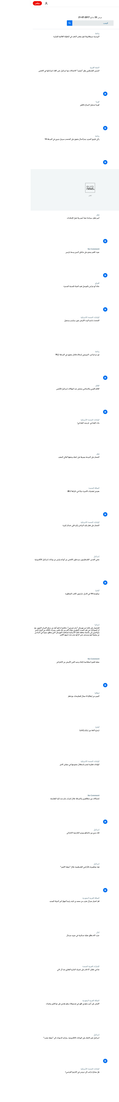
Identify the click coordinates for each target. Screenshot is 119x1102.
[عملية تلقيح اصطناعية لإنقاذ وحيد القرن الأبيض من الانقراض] (35, 675)
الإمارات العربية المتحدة (60, 966)
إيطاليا (66, 693)
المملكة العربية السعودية (60, 898)
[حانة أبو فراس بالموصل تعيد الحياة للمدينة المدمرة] (35, 299)
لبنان (67, 932)
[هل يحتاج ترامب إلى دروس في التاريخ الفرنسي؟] (35, 1085)
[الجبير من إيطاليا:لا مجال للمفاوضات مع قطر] (35, 709)
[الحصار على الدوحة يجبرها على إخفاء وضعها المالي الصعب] (35, 470)
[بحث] (59, 23)
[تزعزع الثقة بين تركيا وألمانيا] (35, 743)
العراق (66, 283)
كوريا (67, 102)
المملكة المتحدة (63, 488)
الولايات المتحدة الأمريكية (59, 317)
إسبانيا (66, 625)
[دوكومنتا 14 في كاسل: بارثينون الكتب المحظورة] (35, 606)
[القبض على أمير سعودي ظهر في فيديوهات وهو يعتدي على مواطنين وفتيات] (35, 1016)
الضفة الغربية (64, 68)
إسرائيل (66, 556)
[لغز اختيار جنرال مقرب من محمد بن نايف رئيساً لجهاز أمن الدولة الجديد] (35, 914)
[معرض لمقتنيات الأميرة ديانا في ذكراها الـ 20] (35, 504)
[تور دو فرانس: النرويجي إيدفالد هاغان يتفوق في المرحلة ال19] (35, 367)
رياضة (66, 33)
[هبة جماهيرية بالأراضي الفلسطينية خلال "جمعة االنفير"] (35, 880)
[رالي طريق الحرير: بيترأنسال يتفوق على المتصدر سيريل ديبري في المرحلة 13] (35, 152)
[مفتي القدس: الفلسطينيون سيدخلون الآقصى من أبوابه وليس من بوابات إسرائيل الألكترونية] (35, 572)
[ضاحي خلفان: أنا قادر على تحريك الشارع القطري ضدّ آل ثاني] (35, 982)
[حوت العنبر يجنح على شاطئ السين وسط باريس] (35, 265)
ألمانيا (67, 591)
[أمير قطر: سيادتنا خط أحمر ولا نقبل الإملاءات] (35, 231)
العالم (67, 386)
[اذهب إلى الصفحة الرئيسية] (109, 3)
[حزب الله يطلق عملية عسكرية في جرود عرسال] (35, 948)
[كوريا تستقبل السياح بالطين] (35, 118)
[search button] (39, 23)
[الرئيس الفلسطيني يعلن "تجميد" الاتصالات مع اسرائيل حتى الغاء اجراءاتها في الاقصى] (35, 83)
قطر (67, 215)
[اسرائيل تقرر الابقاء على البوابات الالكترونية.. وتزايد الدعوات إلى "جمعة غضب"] (35, 1051)
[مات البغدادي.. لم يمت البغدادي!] (35, 436)
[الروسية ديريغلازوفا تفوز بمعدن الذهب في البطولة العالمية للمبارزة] (35, 49)
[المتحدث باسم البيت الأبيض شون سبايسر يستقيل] (35, 333)
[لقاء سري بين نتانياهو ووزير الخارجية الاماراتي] (35, 846)
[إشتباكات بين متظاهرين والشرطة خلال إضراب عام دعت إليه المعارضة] (35, 811)
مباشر (6, 3)
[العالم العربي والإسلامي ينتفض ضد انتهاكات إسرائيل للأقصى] (35, 402)
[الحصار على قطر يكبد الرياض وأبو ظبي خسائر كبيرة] (35, 538)
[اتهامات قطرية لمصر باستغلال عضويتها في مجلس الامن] (35, 777)
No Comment (63, 249)
